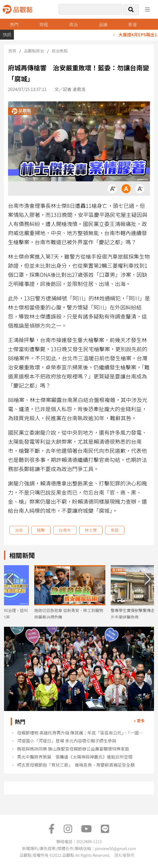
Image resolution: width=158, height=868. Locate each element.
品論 (103, 24)
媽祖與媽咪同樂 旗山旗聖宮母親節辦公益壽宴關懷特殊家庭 (73, 749)
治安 (19, 530)
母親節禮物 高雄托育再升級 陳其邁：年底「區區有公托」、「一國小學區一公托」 (82, 733)
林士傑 (91, 530)
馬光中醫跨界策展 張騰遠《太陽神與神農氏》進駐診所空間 (75, 757)
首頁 (12, 50)
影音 (132, 24)
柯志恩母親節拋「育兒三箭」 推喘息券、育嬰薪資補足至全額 (76, 765)
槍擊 (41, 530)
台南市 (65, 530)
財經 (44, 24)
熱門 (14, 24)
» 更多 (139, 720)
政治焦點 (60, 50)
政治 (73, 24)
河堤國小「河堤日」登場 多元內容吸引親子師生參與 (67, 741)
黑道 (115, 530)
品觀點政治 (34, 50)
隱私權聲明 (124, 855)
